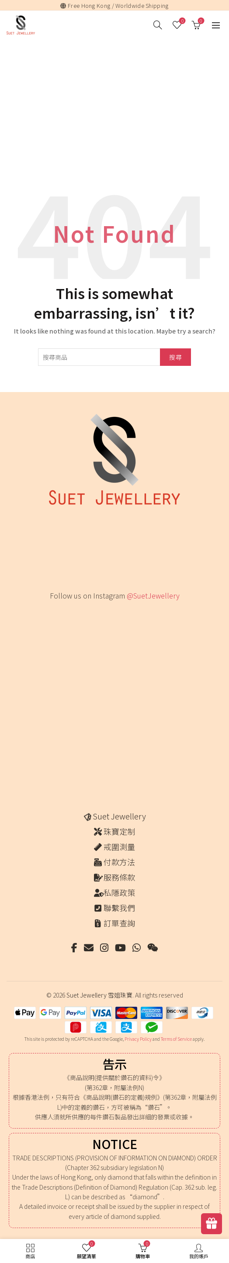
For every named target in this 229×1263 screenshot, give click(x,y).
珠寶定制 (119, 831)
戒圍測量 (119, 846)
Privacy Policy (138, 1039)
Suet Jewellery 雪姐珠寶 (99, 995)
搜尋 (175, 357)
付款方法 (119, 861)
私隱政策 (119, 892)
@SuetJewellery (153, 595)
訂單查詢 (119, 923)
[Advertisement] (117, 105)
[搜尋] (158, 24)
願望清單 (181, 21)
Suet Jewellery (119, 816)
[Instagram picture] (65, 625)
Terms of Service (176, 1039)
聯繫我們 (119, 907)
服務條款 (119, 877)
